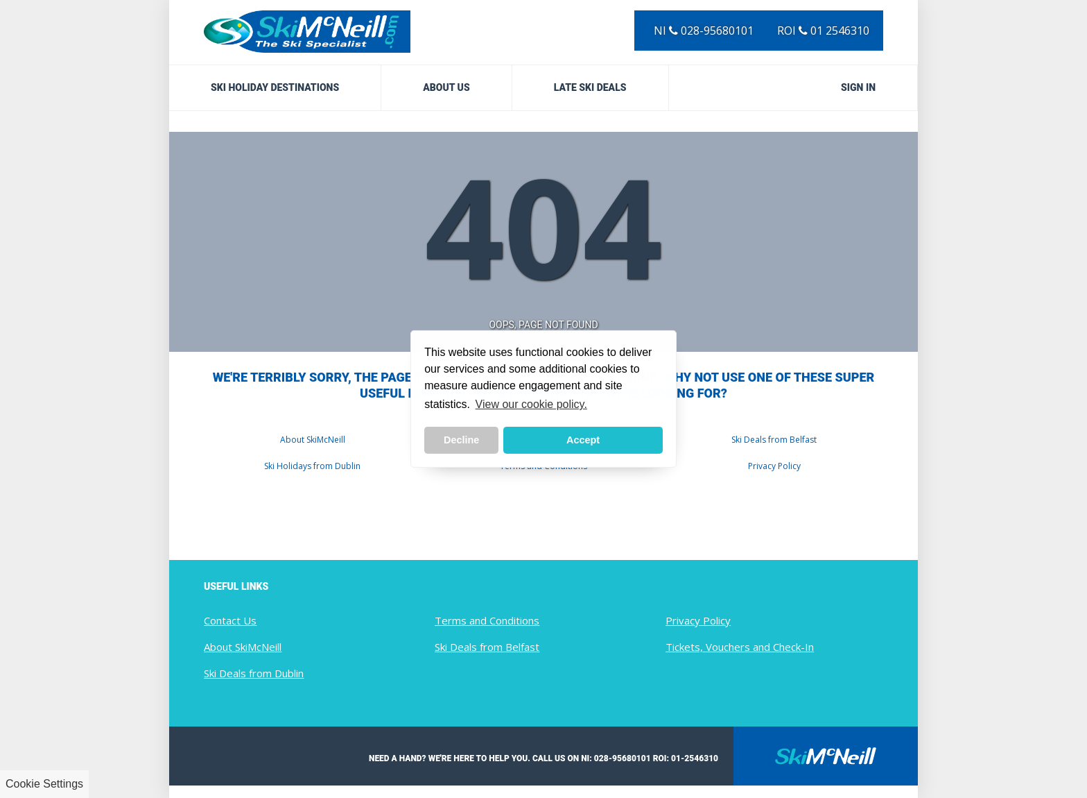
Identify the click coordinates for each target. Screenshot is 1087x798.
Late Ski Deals (590, 87)
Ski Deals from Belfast (774, 439)
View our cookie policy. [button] (531, 404)
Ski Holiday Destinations (275, 87)
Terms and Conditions (487, 620)
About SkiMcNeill (312, 439)
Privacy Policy (774, 466)
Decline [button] (461, 439)
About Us (446, 87)
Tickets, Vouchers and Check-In (740, 647)
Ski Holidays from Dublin (312, 466)
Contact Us (230, 620)
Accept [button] (583, 439)
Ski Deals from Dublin (254, 673)
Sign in (858, 87)
